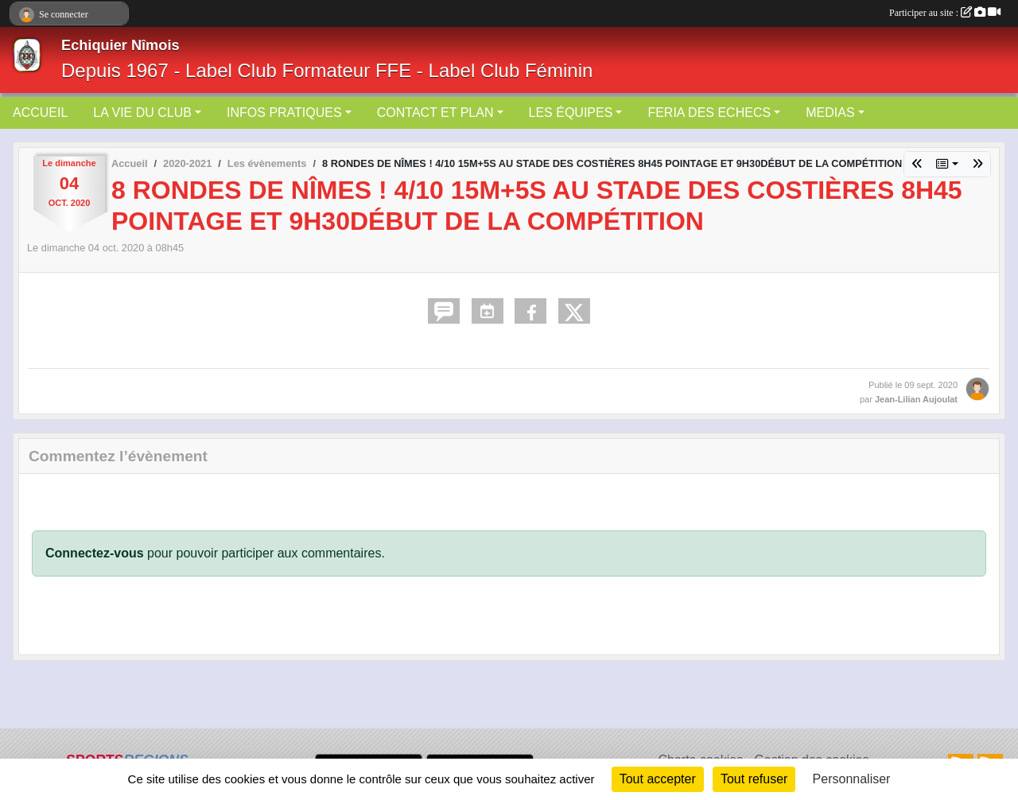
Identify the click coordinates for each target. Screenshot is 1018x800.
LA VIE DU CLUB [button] (142, 112)
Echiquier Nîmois (120, 45)
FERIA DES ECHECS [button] (709, 112)
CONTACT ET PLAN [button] (435, 112)
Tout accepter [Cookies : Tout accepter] (658, 779)
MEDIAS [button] (830, 112)
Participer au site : (945, 12)
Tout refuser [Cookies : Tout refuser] (754, 779)
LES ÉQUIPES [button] (571, 112)
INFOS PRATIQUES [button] (284, 112)
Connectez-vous (94, 553)
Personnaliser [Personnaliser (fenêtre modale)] (852, 779)
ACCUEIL (40, 112)
